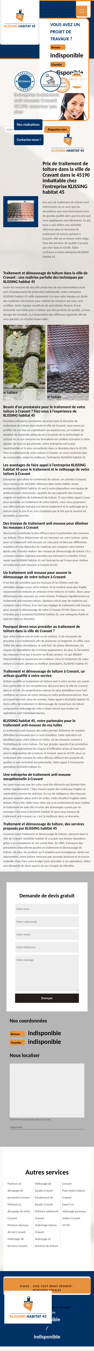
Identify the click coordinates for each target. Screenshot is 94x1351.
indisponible (66, 55)
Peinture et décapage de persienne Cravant (19, 1190)
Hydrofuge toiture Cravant (46, 1228)
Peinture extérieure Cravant (47, 1215)
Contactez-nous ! (29, 140)
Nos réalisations (28, 124)
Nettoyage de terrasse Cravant (17, 1242)
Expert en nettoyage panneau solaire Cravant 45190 (74, 1215)
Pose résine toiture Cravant (73, 1194)
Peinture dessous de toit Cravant (18, 1228)
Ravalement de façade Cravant (44, 1201)
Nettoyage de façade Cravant (44, 1187)
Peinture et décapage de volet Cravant (19, 1211)
